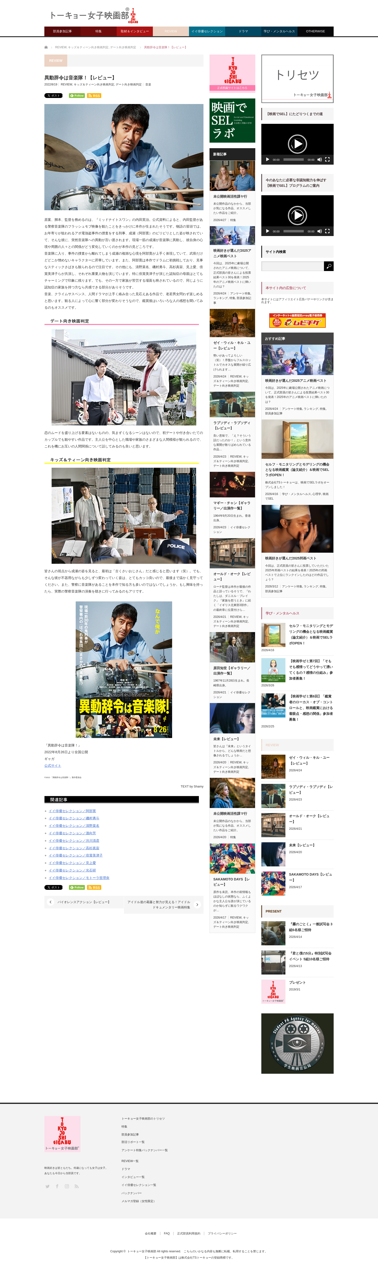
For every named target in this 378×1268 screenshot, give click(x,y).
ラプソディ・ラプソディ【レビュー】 (231, 425)
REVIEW (171, 31)
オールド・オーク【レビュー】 (231, 576)
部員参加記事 (62, 31)
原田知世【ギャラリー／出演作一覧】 (231, 670)
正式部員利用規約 (188, 1233)
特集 (98, 31)
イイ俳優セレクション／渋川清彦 (74, 841)
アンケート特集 (240, 293)
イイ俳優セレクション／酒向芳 (72, 833)
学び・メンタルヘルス (279, 31)
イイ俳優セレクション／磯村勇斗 (74, 818)
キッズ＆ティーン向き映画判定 (94, 84)
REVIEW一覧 (130, 1161)
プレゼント (297, 982)
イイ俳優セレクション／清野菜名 (74, 826)
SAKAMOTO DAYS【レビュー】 (231, 881)
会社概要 (150, 1233)
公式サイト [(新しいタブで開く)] (52, 765)
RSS (76, 1186)
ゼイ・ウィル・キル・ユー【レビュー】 (231, 345)
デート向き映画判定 (129, 84)
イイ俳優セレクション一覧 (139, 1185)
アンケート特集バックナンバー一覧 (145, 1150)
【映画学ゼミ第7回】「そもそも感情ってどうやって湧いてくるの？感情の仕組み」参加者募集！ (311, 669)
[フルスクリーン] (327, 159)
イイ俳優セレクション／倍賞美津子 (76, 855)
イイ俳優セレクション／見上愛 (72, 863)
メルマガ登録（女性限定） (139, 1201)
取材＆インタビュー (135, 31)
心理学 (316, 494)
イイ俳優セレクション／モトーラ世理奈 (79, 878)
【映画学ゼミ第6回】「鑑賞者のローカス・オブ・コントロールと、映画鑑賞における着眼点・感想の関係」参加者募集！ (311, 707)
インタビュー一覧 (133, 1177)
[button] (297, 144)
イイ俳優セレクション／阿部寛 (72, 811)
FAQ (167, 1233)
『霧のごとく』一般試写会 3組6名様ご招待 (310, 927)
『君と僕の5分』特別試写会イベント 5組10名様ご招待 (310, 956)
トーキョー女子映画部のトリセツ (143, 1118)
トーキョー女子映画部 (141, 1251)
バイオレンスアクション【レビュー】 (84, 902)
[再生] (267, 159)
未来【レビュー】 (226, 739)
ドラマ (243, 31)
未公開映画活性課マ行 (230, 813)
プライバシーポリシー (222, 1233)
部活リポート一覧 (133, 1142)
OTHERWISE (315, 31)
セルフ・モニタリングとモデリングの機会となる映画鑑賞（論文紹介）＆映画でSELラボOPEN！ (297, 469)
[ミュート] (319, 159)
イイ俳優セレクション (207, 31)
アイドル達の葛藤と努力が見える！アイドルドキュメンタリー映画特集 (159, 904)
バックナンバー (132, 1193)
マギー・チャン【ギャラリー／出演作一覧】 (231, 505)
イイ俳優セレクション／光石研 (72, 870)
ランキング (220, 298)
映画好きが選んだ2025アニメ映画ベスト (232, 253)
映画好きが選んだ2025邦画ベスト (291, 558)
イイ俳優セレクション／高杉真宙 (74, 848)
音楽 (148, 84)
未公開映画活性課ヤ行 (230, 196)
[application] (297, 144)
